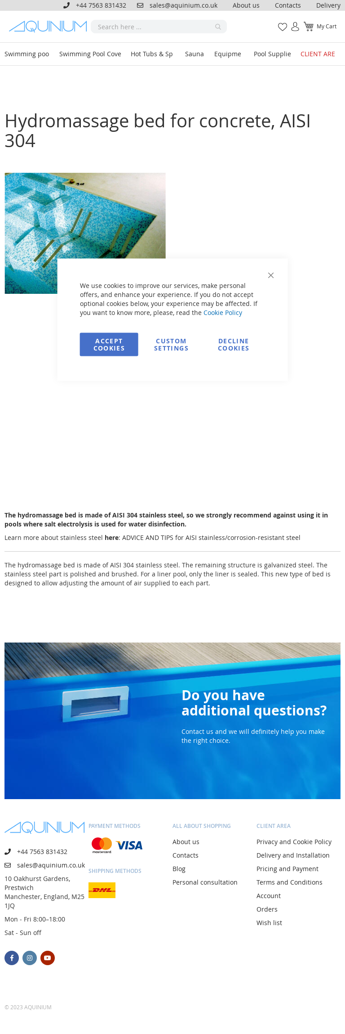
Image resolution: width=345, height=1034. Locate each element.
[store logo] (50, 26)
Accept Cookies (109, 344)
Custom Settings (171, 344)
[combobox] (159, 26)
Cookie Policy (222, 312)
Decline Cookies (233, 344)
